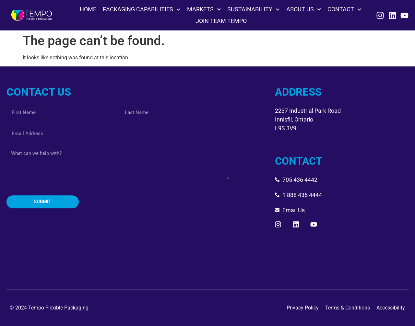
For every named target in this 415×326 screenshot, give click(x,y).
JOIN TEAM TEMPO (221, 20)
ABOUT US (303, 9)
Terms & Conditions (347, 308)
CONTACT (344, 9)
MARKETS (204, 9)
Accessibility (390, 308)
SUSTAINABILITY (253, 9)
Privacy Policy (303, 308)
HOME (88, 9)
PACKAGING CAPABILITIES (142, 9)
